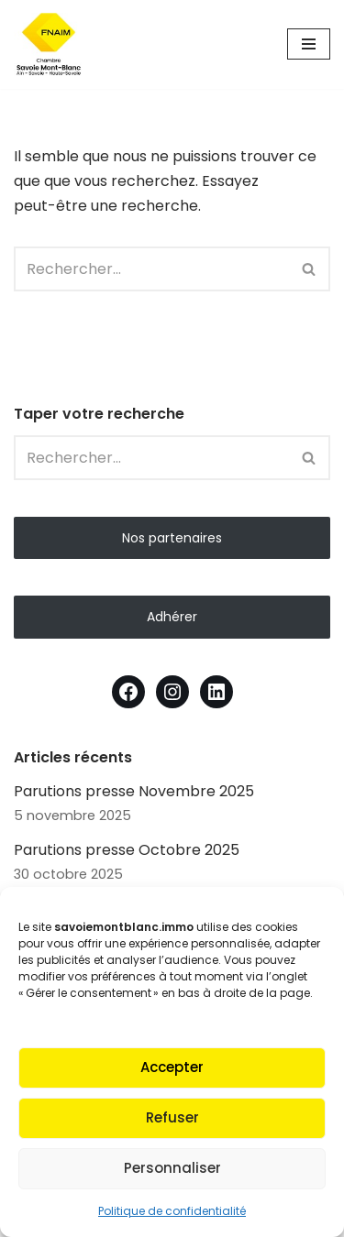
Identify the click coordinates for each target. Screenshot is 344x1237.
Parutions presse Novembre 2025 (134, 791)
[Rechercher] (151, 268)
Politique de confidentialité (172, 1211)
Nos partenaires (172, 538)
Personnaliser (172, 1167)
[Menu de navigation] (308, 44)
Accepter (172, 1067)
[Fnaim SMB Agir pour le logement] (55, 44)
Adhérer (172, 617)
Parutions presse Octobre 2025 (126, 849)
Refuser (172, 1117)
